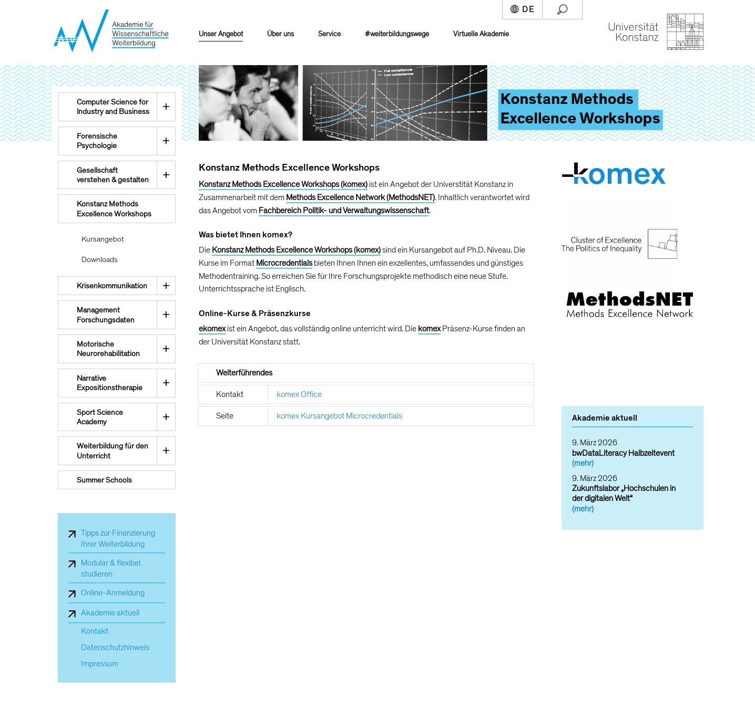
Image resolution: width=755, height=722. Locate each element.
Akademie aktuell (110, 613)
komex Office (299, 394)
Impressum (99, 663)
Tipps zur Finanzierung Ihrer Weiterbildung (118, 538)
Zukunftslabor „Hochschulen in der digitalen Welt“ (624, 493)
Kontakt (94, 631)
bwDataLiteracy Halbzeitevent (623, 453)
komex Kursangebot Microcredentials (339, 416)
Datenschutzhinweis (115, 647)
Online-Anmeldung (113, 593)
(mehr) (583, 463)
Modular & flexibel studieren (110, 568)
